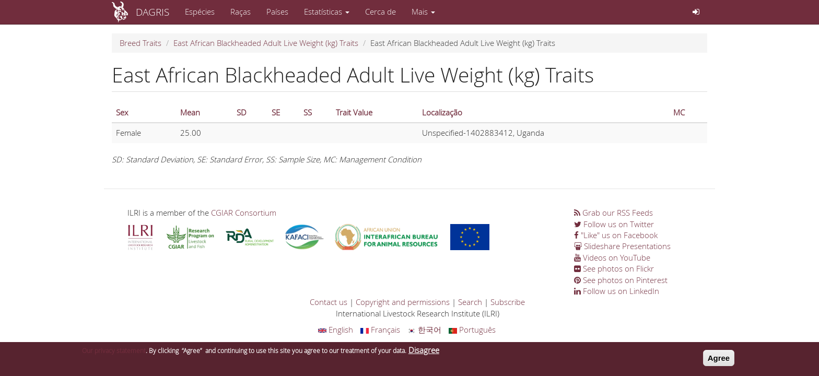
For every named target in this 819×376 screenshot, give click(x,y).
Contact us (328, 302)
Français (380, 329)
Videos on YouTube (612, 257)
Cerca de (380, 11)
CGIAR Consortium (243, 212)
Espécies (200, 11)
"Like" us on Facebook (616, 235)
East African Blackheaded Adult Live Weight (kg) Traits (265, 43)
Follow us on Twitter (614, 224)
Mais (423, 11)
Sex (122, 112)
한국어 (424, 329)
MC (679, 112)
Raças (240, 11)
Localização (442, 112)
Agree (719, 360)
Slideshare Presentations (622, 246)
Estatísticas (326, 11)
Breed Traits (140, 43)
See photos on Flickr (614, 268)
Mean (190, 112)
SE (276, 112)
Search (470, 302)
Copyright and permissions (403, 302)
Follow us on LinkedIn (616, 291)
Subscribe (507, 302)
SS (307, 112)
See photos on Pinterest (621, 280)
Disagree (423, 352)
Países (277, 11)
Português (472, 329)
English (335, 329)
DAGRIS (152, 11)
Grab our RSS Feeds (613, 212)
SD (242, 112)
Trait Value (354, 112)
